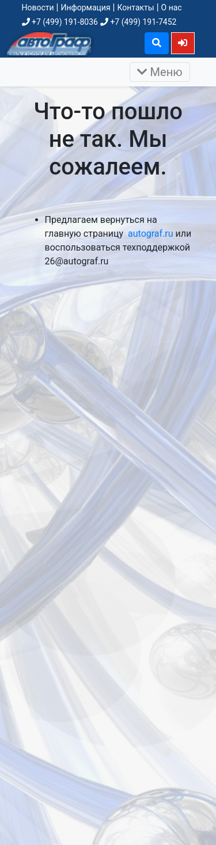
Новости (38, 7)
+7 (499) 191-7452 (138, 21)
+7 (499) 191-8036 (60, 21)
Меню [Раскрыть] (160, 72)
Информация (85, 7)
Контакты (135, 7)
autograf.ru (150, 233)
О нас (171, 7)
